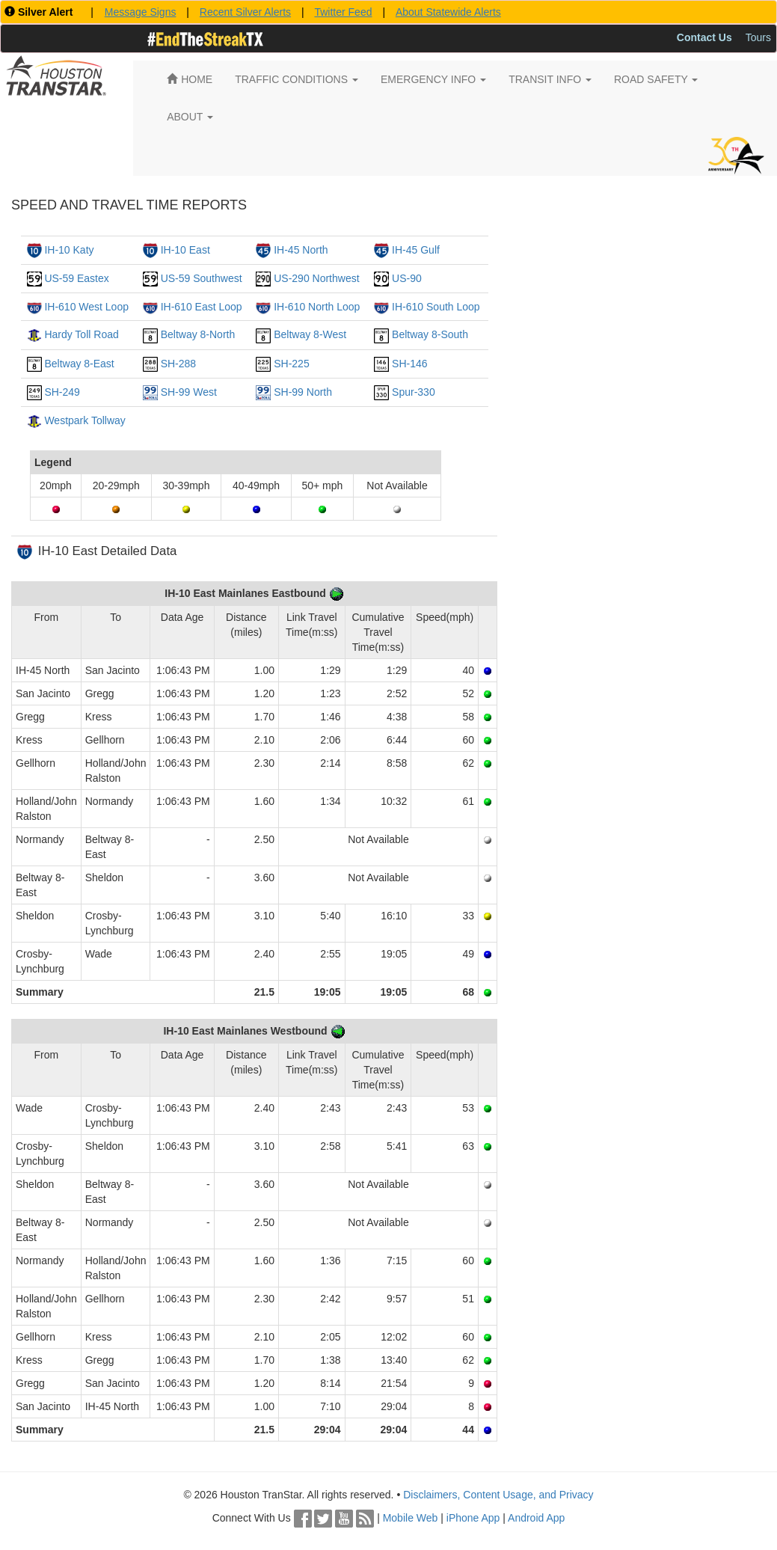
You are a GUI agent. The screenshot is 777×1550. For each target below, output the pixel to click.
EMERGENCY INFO (433, 79)
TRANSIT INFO (550, 79)
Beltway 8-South (430, 334)
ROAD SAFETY (656, 79)
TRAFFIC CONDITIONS (296, 79)
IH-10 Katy (68, 250)
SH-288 (178, 364)
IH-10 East (185, 250)
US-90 (407, 278)
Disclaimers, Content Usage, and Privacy (498, 1495)
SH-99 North (303, 392)
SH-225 (291, 364)
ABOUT (190, 117)
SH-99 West (189, 392)
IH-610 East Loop (201, 307)
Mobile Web (410, 1518)
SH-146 (409, 364)
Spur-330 (413, 392)
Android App (536, 1518)
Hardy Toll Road (81, 334)
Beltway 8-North (198, 334)
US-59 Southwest (201, 278)
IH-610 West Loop (86, 307)
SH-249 (61, 392)
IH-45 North (301, 250)
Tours (758, 37)
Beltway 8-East (79, 364)
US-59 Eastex (76, 278)
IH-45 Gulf (416, 250)
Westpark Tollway (84, 420)
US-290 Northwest (316, 278)
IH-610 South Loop (436, 307)
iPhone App (473, 1518)
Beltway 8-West (310, 334)
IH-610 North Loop (317, 307)
